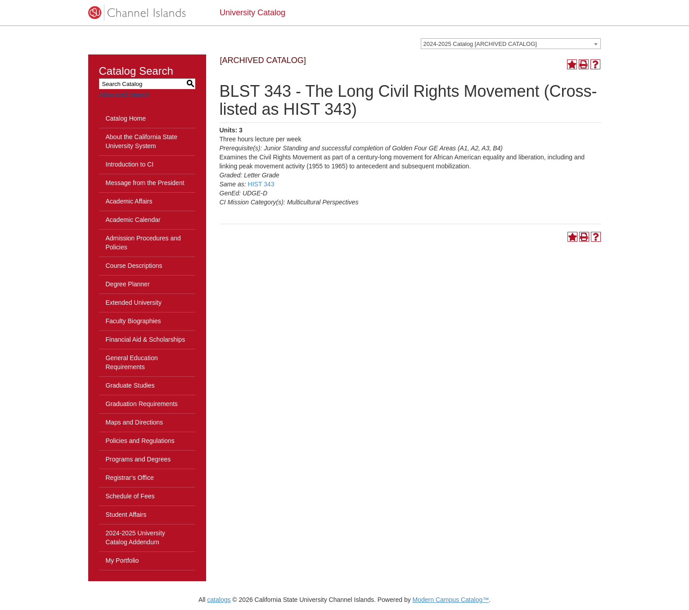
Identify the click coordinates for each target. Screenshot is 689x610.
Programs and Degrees (138, 459)
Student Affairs (126, 514)
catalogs (218, 599)
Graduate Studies (130, 385)
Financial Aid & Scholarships (145, 339)
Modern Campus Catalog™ (451, 599)
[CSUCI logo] (147, 13)
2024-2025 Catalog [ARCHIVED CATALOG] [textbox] (480, 44)
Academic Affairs (129, 201)
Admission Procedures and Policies (143, 243)
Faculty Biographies (133, 321)
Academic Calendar (133, 219)
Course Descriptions (134, 265)
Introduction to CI (130, 164)
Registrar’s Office (130, 477)
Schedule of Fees (130, 496)
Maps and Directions (134, 422)
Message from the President (145, 182)
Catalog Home (126, 118)
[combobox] (511, 43)
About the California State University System (142, 141)
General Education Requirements (132, 362)
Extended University (134, 302)
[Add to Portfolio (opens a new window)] (572, 64)
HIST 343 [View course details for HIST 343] (261, 184)
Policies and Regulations (140, 440)
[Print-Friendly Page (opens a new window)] (584, 64)
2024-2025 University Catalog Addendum (135, 537)
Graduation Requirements (142, 403)
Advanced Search (124, 94)
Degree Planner (128, 284)
